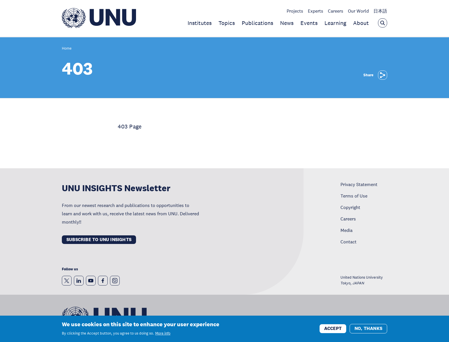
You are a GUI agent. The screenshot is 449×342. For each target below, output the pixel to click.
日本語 (380, 11)
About (361, 22)
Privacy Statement (358, 184)
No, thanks (368, 329)
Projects (295, 11)
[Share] (382, 75)
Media (346, 230)
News (287, 22)
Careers (335, 11)
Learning (335, 22)
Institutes (200, 22)
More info (162, 334)
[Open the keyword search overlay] (382, 23)
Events (309, 22)
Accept (333, 329)
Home (67, 48)
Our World (358, 11)
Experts (315, 11)
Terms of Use (353, 196)
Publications (257, 22)
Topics (226, 22)
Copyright (350, 207)
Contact (348, 242)
